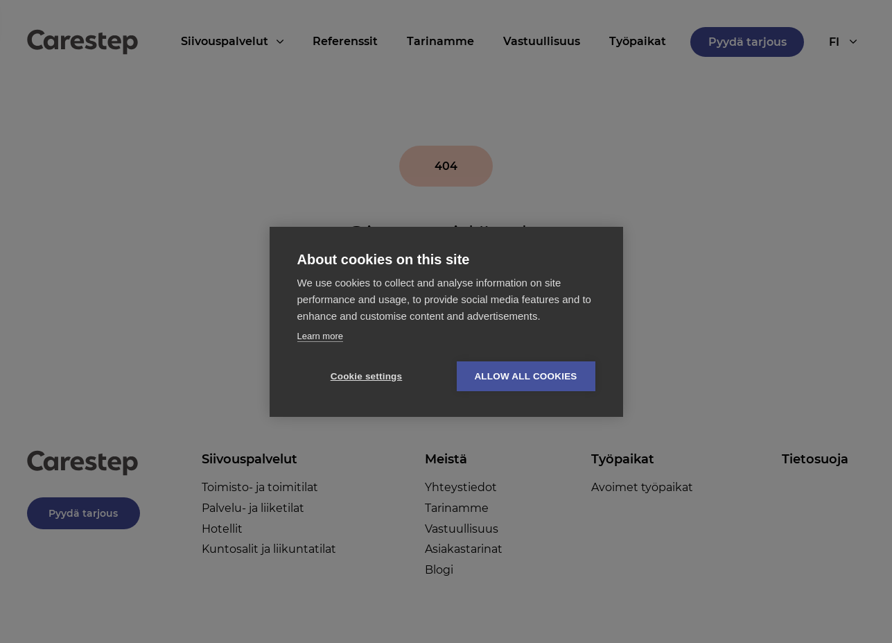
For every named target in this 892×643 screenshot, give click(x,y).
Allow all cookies (525, 376)
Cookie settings (367, 376)
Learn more (320, 336)
